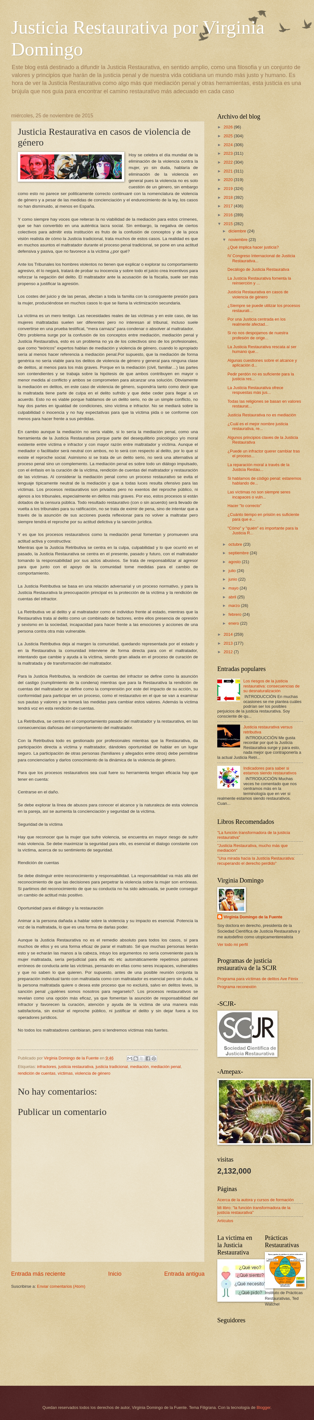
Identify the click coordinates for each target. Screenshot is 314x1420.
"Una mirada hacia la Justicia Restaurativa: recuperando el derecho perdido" (256, 860)
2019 (229, 188)
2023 (229, 153)
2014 (229, 634)
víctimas (65, 1073)
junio (233, 579)
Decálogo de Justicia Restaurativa (258, 269)
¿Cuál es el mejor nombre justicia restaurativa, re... (257, 426)
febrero (235, 614)
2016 (229, 214)
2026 (229, 127)
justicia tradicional (111, 1066)
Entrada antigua (184, 1274)
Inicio (114, 1274)
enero (234, 623)
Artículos (225, 1220)
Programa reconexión (236, 986)
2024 (229, 144)
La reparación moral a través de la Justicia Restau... (258, 467)
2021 (229, 171)
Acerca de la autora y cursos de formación (255, 1199)
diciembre (237, 231)
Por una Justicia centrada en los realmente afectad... (256, 321)
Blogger (264, 1407)
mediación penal (166, 1066)
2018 (229, 197)
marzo (234, 605)
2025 (229, 136)
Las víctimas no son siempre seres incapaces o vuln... (258, 494)
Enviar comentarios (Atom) (61, 1286)
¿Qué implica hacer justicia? (253, 247)
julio (232, 570)
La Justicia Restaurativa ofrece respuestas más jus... (255, 390)
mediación (139, 1066)
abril (232, 597)
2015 (229, 223)
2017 (229, 206)
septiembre (239, 552)
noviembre (238, 239)
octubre (235, 544)
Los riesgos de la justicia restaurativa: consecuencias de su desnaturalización (271, 686)
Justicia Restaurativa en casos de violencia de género (257, 294)
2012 (229, 651)
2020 (229, 179)
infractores (46, 1066)
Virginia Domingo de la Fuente (253, 917)
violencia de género (92, 1073)
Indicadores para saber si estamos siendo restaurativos (269, 770)
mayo (233, 588)
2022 (229, 162)
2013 (229, 643)
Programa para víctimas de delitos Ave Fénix (257, 978)
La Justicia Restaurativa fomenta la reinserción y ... (259, 280)
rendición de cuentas (37, 1073)
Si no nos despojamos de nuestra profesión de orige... (257, 335)
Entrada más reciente (38, 1274)
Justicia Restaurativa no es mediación (261, 415)
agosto (235, 561)
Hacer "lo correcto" (244, 505)
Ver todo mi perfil (232, 944)
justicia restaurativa (75, 1066)
